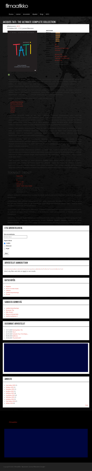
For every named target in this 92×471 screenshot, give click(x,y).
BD (56, 44)
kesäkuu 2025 (10, 391)
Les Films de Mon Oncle (62, 48)
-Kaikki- (8, 243)
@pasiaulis (25, 467)
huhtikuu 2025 (10, 393)
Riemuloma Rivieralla (16, 104)
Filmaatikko (13, 422)
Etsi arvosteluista (9, 234)
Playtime (12, 108)
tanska (30, 186)
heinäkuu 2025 (10, 389)
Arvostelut (26, 14)
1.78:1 (22, 182)
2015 (18, 26)
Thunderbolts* (17, 338)
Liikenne (12, 110)
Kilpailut (34, 14)
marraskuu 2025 (10, 385)
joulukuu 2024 (10, 399)
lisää (86, 405)
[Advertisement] (46, 357)
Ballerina (15, 336)
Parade (12, 112)
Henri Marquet (65, 58)
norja (26, 186)
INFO (47, 14)
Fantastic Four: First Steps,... (20, 334)
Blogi (41, 14)
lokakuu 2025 (10, 387)
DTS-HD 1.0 (20, 184)
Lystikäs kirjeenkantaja (16, 102)
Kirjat (7, 248)
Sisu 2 (14, 332)
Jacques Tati (58, 54)
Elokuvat (8, 246)
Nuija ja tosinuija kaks (12, 314)
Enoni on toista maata (16, 106)
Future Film (20, 176)
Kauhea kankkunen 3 (12, 316)
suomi (18, 186)
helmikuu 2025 (10, 397)
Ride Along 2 (9, 312)
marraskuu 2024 (10, 401)
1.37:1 (18, 182)
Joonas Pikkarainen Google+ (37, 467)
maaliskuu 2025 (10, 395)
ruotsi (22, 186)
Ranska (57, 46)
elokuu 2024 (9, 403)
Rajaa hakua (8, 240)
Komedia (57, 50)
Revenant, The (10, 310)
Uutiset (18, 14)
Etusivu (11, 14)
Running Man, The (18, 330)
